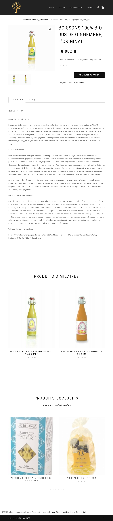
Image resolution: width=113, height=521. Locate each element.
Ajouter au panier (90, 75)
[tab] (16, 100)
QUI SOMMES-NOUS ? (76, 7)
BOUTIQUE (62, 7)
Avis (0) (31, 100)
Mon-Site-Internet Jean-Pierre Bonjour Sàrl (69, 512)
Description (17, 100)
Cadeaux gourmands (39, 19)
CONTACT (90, 7)
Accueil (51, 7)
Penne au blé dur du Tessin (82, 478)
